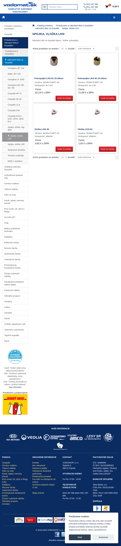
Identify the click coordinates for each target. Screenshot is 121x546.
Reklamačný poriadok (41, 476)
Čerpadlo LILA (14, 105)
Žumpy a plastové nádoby (12, 274)
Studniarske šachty (12, 254)
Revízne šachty (11, 248)
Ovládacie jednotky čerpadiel (12, 168)
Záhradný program (12, 296)
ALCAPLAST (9, 217)
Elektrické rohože (11, 242)
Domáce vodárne (11, 183)
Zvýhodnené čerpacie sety (13, 176)
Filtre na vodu (10, 195)
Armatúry (8, 301)
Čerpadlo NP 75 (14, 93)
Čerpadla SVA (14, 110)
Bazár (6, 341)
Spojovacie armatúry (16, 150)
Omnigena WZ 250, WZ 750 (16, 86)
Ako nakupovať (38, 465)
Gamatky (8, 313)
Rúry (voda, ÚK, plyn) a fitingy (14, 210)
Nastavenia (103, 537)
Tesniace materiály (16, 155)
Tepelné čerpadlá (11, 335)
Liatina (7, 307)
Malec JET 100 (14, 74)
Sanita (7, 318)
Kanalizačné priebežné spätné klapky (14, 283)
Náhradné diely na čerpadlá (14, 61)
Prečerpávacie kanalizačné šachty (12, 266)
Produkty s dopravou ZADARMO (13, 27)
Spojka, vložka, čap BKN (16, 128)
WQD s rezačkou (15, 161)
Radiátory (8, 237)
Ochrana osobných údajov (43, 485)
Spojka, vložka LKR (16, 144)
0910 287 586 (92, 4)
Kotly (6, 223)
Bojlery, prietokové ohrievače (12, 229)
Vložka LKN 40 (41, 129)
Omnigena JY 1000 (16, 79)
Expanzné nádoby (12, 290)
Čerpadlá (8, 34)
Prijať (80, 537)
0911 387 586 (92, 7)
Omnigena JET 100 (16, 68)
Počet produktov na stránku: (46, 49)
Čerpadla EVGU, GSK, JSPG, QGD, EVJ (16, 119)
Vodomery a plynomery (14, 330)
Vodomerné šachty (12, 259)
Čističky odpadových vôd (14, 324)
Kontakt (35, 463)
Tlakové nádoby (11, 189)
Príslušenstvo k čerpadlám (11, 52)
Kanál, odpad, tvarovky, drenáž (14, 201)
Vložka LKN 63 (85, 129)
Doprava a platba (39, 468)
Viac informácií (15, 387)
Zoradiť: (72, 49)
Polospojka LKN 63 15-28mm (48, 78)
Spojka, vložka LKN (15, 137)
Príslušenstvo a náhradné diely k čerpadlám (11, 43)
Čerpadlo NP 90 (14, 99)
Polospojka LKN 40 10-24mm (92, 78)
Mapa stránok (38, 493)
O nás (34, 487)
